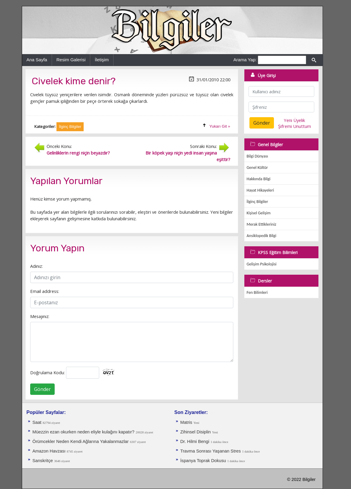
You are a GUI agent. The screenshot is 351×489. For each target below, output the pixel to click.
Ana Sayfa (37, 59)
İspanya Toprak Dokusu (203, 460)
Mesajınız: (39, 316)
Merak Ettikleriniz (261, 224)
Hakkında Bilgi (259, 178)
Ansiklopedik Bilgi (261, 235)
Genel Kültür (257, 167)
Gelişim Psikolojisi (262, 264)
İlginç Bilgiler (257, 201)
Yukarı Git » (219, 126)
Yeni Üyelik (294, 120)
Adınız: (36, 266)
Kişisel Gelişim (259, 213)
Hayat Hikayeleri (260, 190)
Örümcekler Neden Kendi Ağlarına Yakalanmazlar (81, 441)
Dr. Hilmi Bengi (194, 441)
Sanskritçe (43, 460)
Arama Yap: (245, 59)
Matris (187, 422)
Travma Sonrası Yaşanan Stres (210, 451)
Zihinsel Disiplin (195, 432)
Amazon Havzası (50, 451)
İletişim (102, 59)
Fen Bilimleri (257, 292)
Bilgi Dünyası (257, 156)
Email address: (44, 291)
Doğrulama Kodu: (47, 372)
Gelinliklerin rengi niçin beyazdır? (78, 153)
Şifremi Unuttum (294, 126)
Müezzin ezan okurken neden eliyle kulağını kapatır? (83, 432)
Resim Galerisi (71, 59)
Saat (38, 422)
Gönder (42, 389)
